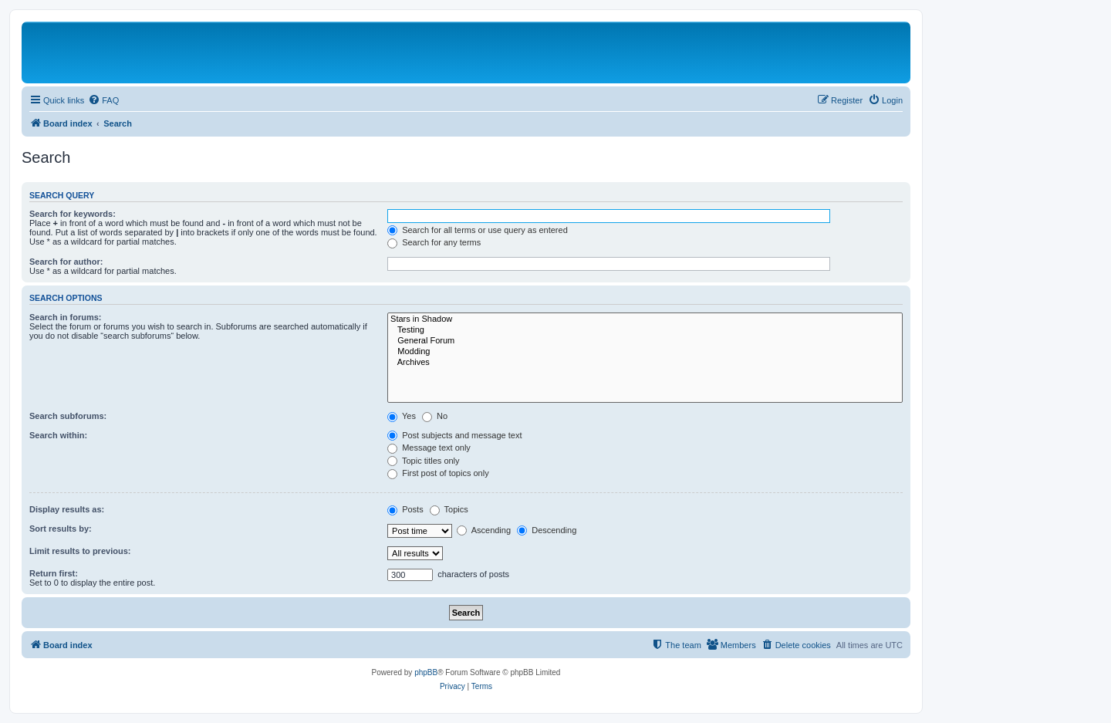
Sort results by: (60, 528)
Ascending (484, 530)
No (434, 416)
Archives (645, 362)
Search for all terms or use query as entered (477, 230)
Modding (645, 351)
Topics (449, 509)
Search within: (58, 435)
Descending (546, 530)
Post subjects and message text (454, 435)
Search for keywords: (72, 213)
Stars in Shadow (645, 319)
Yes (401, 416)
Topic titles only (423, 460)
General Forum (645, 341)
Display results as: (66, 509)
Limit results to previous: (79, 551)
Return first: (53, 573)
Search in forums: (65, 317)
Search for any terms (434, 242)
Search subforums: (67, 416)
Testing (645, 330)
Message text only (429, 447)
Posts (405, 509)
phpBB (425, 672)
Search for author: (66, 261)
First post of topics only (438, 473)
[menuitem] (103, 100)
